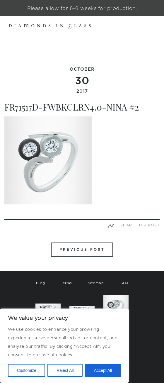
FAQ (124, 283)
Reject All (65, 370)
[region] (64, 346)
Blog (40, 283)
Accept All (103, 370)
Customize (26, 370)
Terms (66, 283)
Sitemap (96, 283)
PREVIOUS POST (82, 249)
